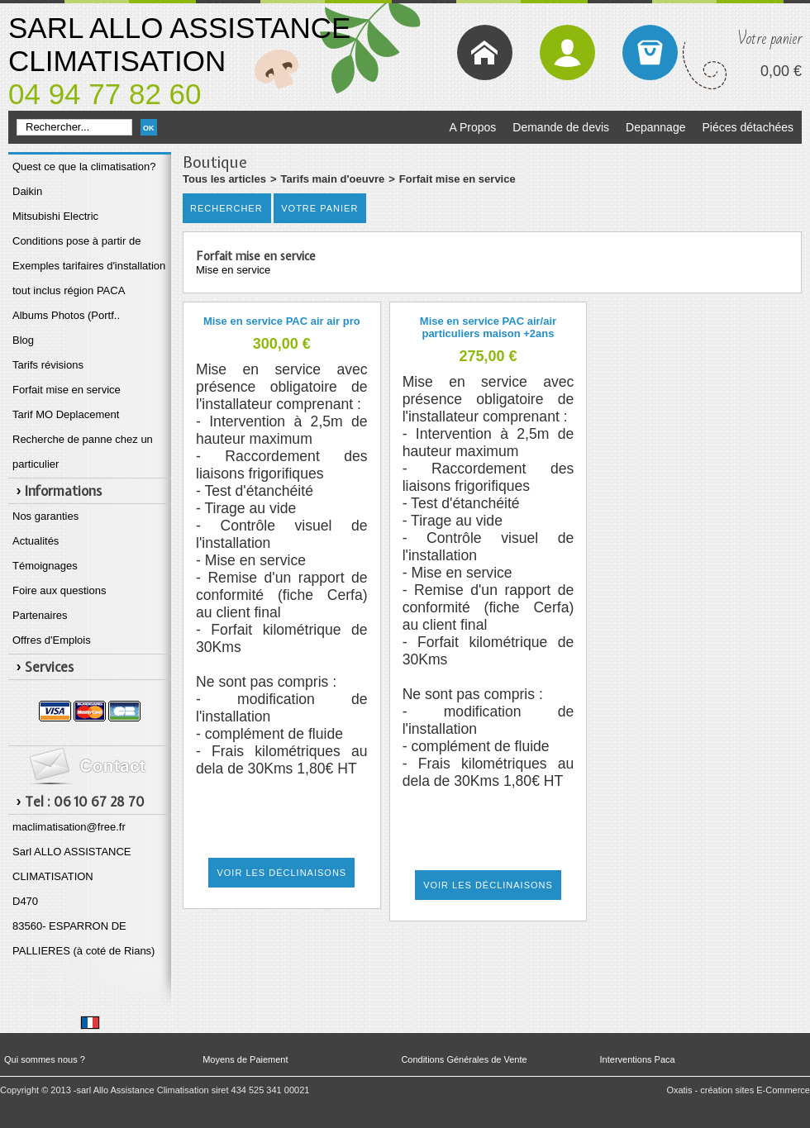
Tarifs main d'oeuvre (333, 179)
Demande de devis (560, 127)
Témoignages (45, 565)
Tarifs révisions (47, 365)
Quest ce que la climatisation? (83, 166)
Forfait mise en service (66, 389)
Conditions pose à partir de (76, 241)
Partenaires (39, 615)
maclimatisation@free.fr (69, 827)
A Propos (472, 127)
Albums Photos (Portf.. (66, 315)
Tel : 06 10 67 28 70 (85, 801)
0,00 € (781, 71)
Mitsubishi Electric (55, 216)
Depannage (655, 127)
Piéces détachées (747, 127)
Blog (23, 340)
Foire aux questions (59, 590)
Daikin (27, 191)
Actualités (35, 541)
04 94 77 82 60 (105, 94)
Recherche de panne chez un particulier (82, 451)
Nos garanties (45, 516)
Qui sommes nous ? (44, 1059)
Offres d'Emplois (51, 640)
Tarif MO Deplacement (65, 414)
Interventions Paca (637, 1059)
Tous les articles (224, 179)
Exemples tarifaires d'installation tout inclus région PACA (88, 278)
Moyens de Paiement (245, 1059)
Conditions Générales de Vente (463, 1059)
